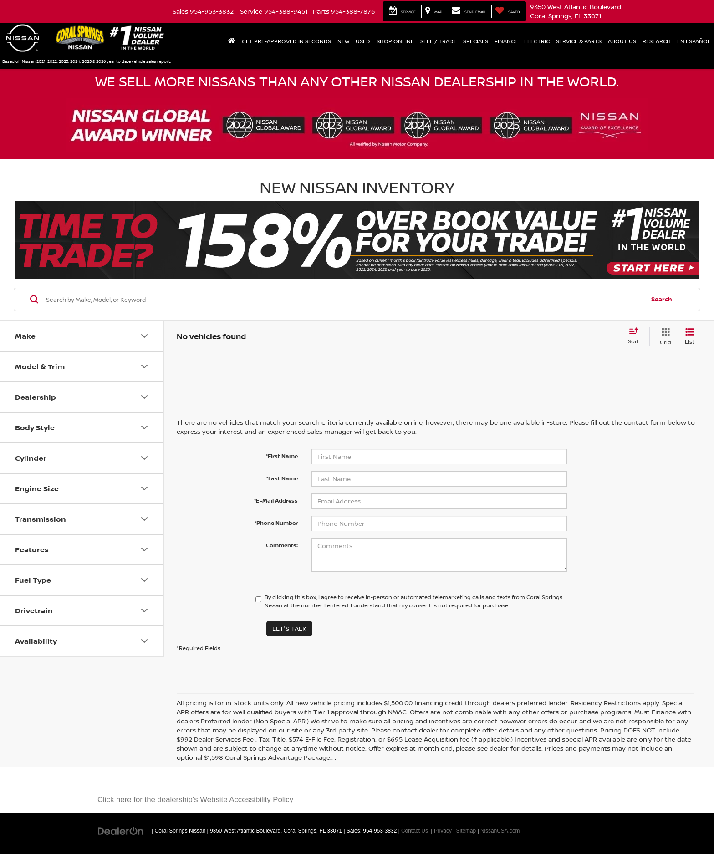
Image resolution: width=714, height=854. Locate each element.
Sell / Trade (438, 41)
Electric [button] (537, 41)
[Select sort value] (636, 336)
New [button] (343, 41)
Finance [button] (506, 41)
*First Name (282, 456)
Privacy (443, 831)
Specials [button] (475, 41)
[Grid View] (663, 336)
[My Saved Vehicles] (507, 11)
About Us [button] (622, 41)
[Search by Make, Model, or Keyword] (344, 299)
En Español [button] (694, 41)
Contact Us (414, 831)
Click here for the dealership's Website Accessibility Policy (195, 799)
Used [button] (363, 41)
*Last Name (282, 478)
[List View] (689, 336)
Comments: (282, 545)
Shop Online (395, 41)
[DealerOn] (120, 830)
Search (661, 299)
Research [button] (657, 41)
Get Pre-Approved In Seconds (286, 41)
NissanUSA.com (500, 831)
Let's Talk (289, 628)
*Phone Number (276, 523)
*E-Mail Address (276, 500)
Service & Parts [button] (579, 41)
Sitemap (466, 831)
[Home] (232, 41)
